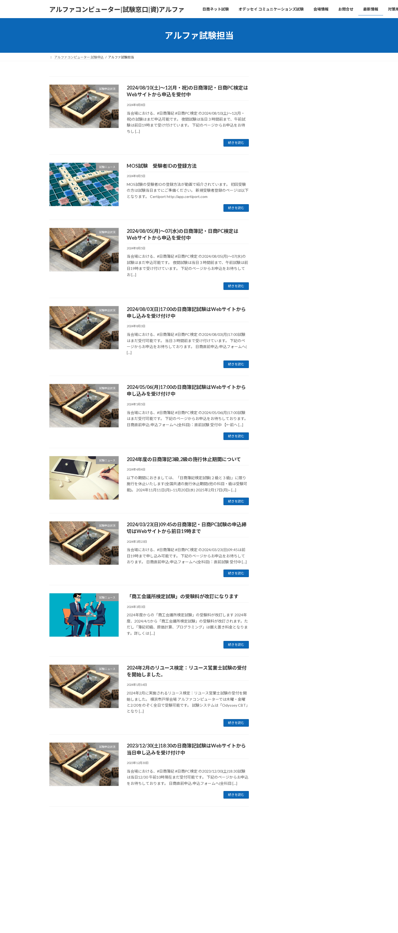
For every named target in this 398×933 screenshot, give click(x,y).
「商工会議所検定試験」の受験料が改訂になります (183, 596)
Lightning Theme (197, 859)
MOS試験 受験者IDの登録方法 (162, 166)
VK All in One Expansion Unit (233, 859)
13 (172, 820)
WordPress (169, 859)
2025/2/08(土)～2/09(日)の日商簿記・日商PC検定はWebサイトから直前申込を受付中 (307, 392)
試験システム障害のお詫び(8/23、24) (302, 281)
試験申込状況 (304, 351)
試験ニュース (304, 192)
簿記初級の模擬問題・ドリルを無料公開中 (307, 232)
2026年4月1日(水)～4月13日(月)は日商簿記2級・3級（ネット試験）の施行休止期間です (307, 204)
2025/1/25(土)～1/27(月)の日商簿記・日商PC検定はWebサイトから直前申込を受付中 (307, 426)
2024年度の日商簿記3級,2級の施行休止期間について (184, 459)
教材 (299, 225)
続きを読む (236, 143)
